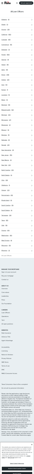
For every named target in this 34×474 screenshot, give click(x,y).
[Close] (32, 447)
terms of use (11, 459)
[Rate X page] (5, 378)
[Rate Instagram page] (2, 378)
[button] (2, 3)
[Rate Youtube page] (14, 378)
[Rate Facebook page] (8, 378)
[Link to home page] (3, 263)
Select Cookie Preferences (17, 465)
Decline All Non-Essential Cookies (17, 470)
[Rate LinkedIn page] (11, 378)
